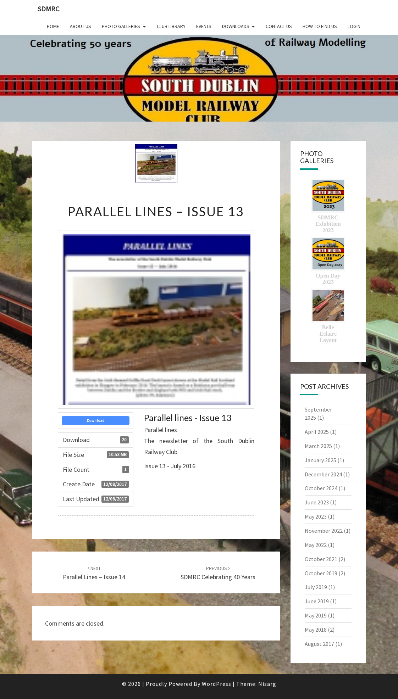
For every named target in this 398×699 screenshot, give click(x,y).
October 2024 (321, 488)
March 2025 (318, 445)
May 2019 (316, 615)
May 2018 (316, 629)
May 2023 (316, 516)
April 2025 (317, 431)
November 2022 (324, 530)
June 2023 (317, 502)
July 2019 (316, 587)
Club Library (171, 26)
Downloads (235, 26)
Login (354, 26)
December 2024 (323, 474)
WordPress (216, 683)
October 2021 (321, 559)
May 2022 (316, 544)
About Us (80, 26)
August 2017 (319, 643)
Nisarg (267, 683)
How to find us (320, 26)
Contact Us (279, 26)
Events (203, 26)
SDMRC (48, 8)
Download (96, 420)
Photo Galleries (121, 26)
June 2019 (317, 601)
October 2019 (321, 573)
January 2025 (320, 460)
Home (53, 26)
